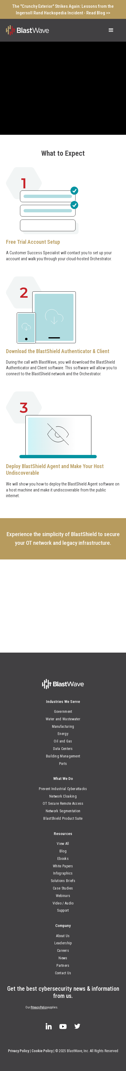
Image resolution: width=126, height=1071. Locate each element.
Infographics (63, 873)
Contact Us (63, 973)
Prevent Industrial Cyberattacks (63, 789)
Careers (63, 951)
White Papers (63, 866)
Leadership (63, 943)
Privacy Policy (39, 1007)
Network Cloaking (63, 796)
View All (63, 844)
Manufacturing (63, 726)
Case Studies (63, 888)
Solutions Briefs (63, 881)
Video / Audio (63, 903)
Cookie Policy (42, 1051)
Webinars (63, 896)
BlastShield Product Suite (63, 818)
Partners (62, 965)
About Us (63, 936)
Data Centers (63, 749)
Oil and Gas (63, 741)
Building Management (63, 756)
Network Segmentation (63, 811)
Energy (63, 734)
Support (63, 910)
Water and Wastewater (63, 719)
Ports (63, 764)
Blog (63, 851)
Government (63, 712)
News (63, 958)
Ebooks (63, 859)
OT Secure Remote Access (63, 803)
